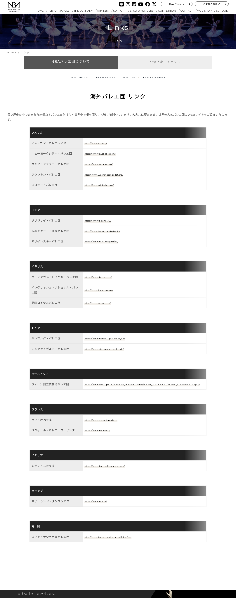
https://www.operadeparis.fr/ (106, 382)
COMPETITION (167, 10)
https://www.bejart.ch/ (101, 393)
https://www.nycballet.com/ (105, 155)
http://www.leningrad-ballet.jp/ (107, 224)
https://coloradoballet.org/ (104, 187)
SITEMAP (94, 564)
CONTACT (186, 10)
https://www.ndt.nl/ (98, 446)
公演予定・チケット (165, 62)
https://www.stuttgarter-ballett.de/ (111, 324)
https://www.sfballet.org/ (103, 166)
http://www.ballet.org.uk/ (103, 274)
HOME (40, 10)
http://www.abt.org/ (99, 145)
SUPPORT (119, 10)
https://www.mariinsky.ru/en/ (106, 234)
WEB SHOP (204, 10)
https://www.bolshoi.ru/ (102, 213)
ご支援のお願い (211, 4)
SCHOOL (222, 10)
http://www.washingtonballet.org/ (110, 176)
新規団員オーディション (96, 77)
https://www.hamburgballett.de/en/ (111, 314)
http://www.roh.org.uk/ (101, 287)
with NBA (103, 10)
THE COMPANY (83, 10)
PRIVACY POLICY (100, 559)
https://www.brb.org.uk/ (102, 261)
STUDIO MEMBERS (142, 10)
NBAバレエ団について (70, 62)
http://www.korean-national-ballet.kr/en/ (115, 473)
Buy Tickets (176, 4)
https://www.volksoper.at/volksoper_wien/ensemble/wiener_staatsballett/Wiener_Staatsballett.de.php (143, 353)
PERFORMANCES (59, 10)
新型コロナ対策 (181, 77)
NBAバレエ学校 (137, 77)
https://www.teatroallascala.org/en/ (111, 419)
